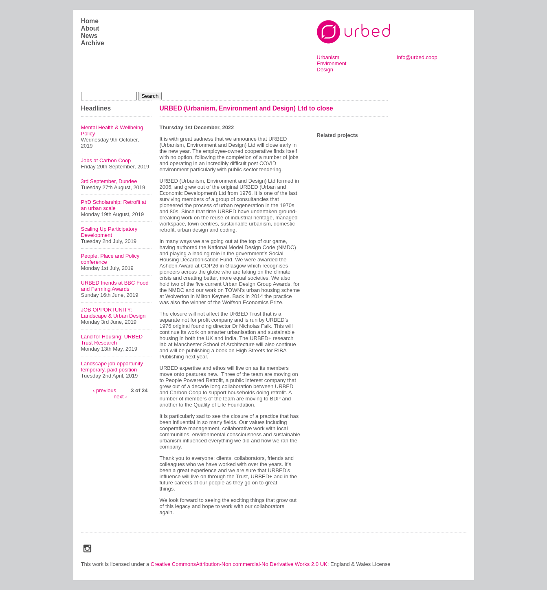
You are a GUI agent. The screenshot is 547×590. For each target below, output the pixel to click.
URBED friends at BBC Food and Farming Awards (115, 286)
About (90, 28)
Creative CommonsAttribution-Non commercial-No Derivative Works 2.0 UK (239, 564)
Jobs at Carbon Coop (106, 160)
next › (120, 396)
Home (90, 21)
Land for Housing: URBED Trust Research (112, 340)
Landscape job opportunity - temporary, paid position (113, 366)
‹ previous (104, 390)
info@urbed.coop (417, 57)
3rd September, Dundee (109, 181)
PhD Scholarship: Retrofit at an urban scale (113, 205)
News (89, 35)
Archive (92, 43)
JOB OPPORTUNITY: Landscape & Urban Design (113, 313)
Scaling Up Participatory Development (109, 232)
